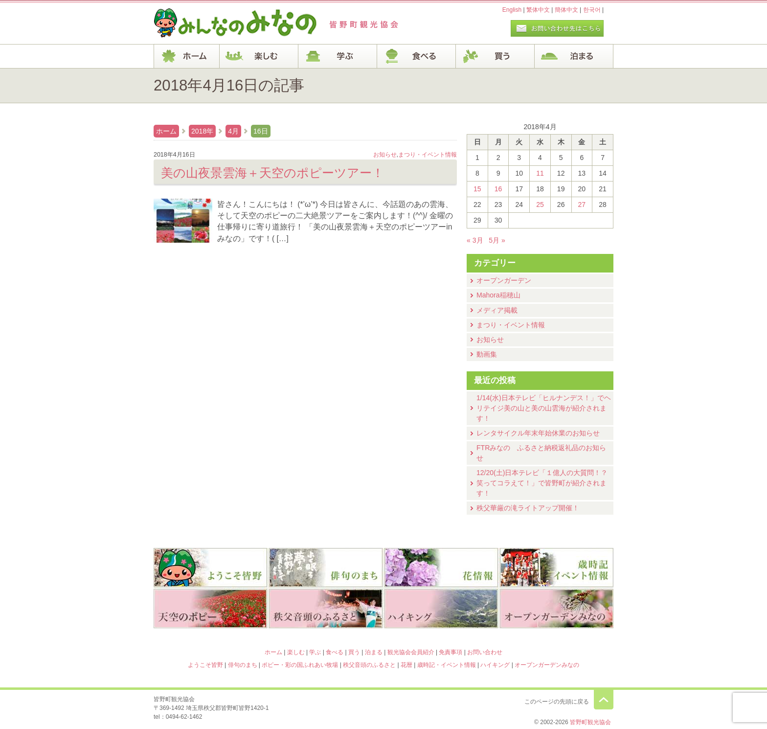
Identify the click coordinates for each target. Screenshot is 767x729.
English (511, 9)
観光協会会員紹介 (410, 652)
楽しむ (259, 56)
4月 (233, 131)
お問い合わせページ (557, 28)
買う (495, 56)
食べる (416, 56)
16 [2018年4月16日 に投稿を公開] (498, 189)
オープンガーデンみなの (556, 609)
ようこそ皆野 (210, 567)
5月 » (497, 240)
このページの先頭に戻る (603, 699)
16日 (260, 131)
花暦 (441, 567)
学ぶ (337, 56)
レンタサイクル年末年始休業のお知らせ (538, 433)
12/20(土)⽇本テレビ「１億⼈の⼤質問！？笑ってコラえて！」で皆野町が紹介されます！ (542, 483)
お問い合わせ (484, 652)
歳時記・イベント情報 (556, 567)
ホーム (187, 56)
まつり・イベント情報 (510, 325)
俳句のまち (326, 567)
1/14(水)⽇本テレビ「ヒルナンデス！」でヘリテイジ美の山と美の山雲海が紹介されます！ (543, 408)
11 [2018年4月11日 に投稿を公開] (540, 173)
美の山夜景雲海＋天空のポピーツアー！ (272, 173)
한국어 (592, 9)
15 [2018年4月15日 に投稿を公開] (477, 189)
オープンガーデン (503, 280)
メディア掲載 (497, 310)
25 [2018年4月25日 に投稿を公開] (540, 204)
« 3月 (475, 240)
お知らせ (490, 339)
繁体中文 (538, 9)
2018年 (202, 131)
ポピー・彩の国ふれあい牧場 (210, 609)
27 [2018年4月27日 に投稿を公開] (582, 204)
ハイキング (441, 609)
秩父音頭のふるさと (326, 609)
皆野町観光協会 (590, 722)
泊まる (574, 56)
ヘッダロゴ (220, 23)
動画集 (486, 354)
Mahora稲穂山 (498, 295)
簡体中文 (566, 9)
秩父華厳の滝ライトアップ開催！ (527, 508)
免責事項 (450, 652)
